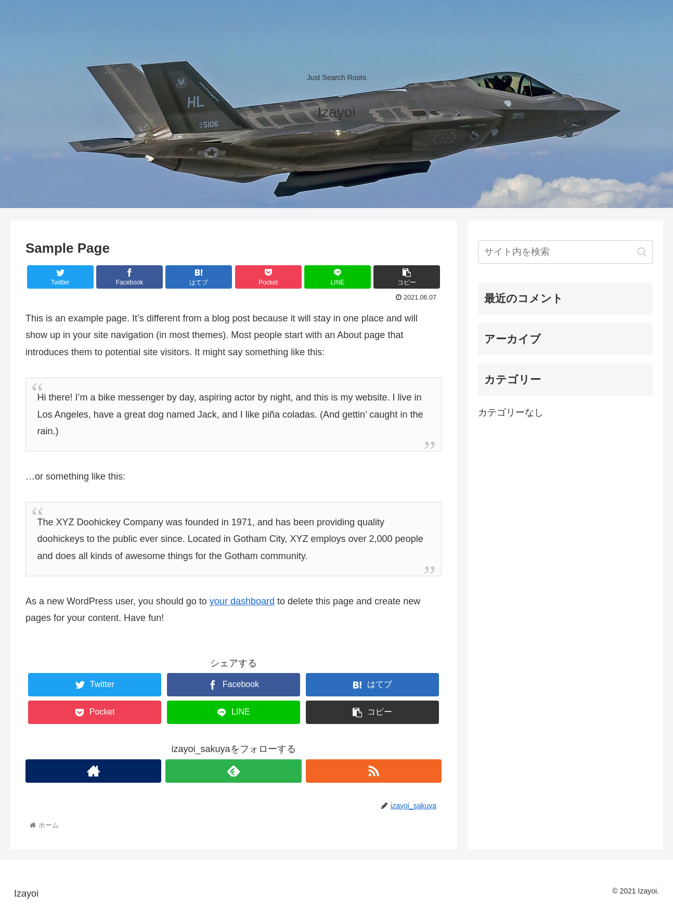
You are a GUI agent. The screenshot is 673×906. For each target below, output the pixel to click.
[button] (642, 252)
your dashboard (242, 601)
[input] (565, 252)
